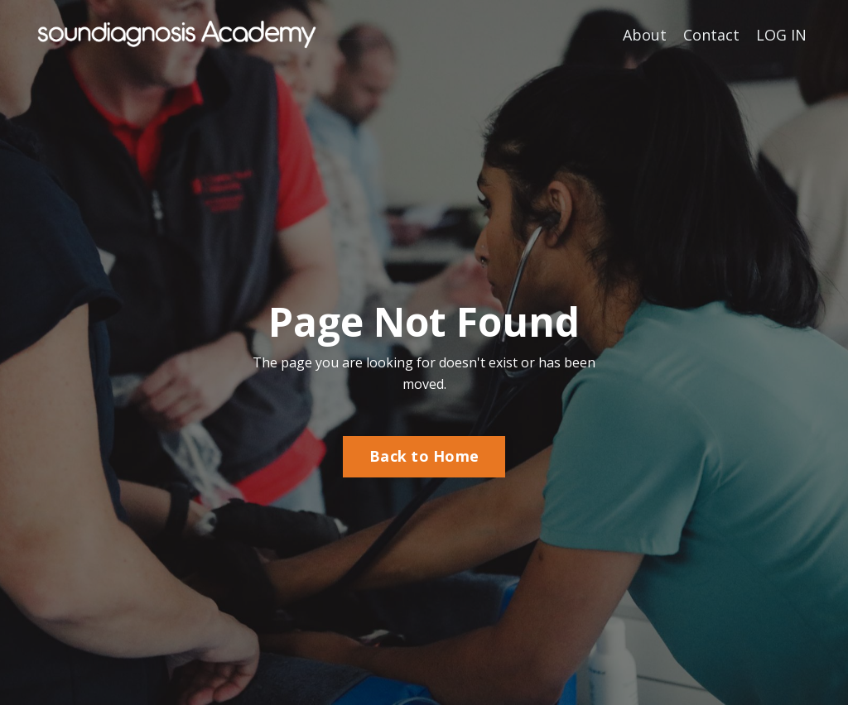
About (645, 35)
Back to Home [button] (424, 456)
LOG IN (781, 35)
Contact (711, 35)
